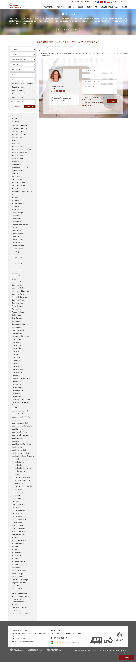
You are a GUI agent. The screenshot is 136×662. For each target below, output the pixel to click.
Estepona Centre (18, 282)
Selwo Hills (16, 552)
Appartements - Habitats (21, 596)
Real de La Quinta (18, 534)
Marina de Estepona (19, 297)
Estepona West (17, 303)
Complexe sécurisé (18, 94)
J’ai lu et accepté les (93, 104)
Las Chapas (16, 396)
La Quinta (15, 366)
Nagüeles (15, 501)
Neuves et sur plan (109, 7)
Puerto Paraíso (17, 525)
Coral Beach (16, 231)
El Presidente (17, 270)
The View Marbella (19, 571)
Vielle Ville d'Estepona (20, 291)
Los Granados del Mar (20, 435)
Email (54, 89)
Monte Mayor (17, 495)
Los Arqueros (17, 420)
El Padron (15, 261)
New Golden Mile (18, 504)
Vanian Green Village (20, 580)
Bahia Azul (16, 176)
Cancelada (16, 216)
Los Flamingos (17, 429)
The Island (16, 568)
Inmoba (123, 653)
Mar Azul (15, 459)
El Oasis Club (17, 258)
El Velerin (15, 279)
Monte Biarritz (17, 489)
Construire (92, 7)
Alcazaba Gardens (19, 134)
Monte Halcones (18, 492)
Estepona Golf (17, 288)
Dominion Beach (18, 240)
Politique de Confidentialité (99, 650)
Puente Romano (18, 522)
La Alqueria (16, 339)
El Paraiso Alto (17, 264)
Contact (93, 2)
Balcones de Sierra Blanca (22, 191)
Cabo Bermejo (17, 213)
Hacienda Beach (18, 330)
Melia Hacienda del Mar (21, 480)
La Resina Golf (17, 381)
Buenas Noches (18, 204)
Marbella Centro (18, 462)
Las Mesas (16, 408)
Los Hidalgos (17, 438)
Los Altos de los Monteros (22, 417)
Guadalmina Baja (18, 324)
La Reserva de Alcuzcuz (21, 378)
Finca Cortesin (17, 306)
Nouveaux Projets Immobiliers (22, 84)
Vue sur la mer (16, 90)
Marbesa (15, 474)
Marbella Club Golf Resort (22, 468)
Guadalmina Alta (18, 321)
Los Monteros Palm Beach (22, 444)
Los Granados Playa (19, 432)
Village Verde (17, 589)
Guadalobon (16, 327)
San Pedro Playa (18, 544)
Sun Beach (16, 559)
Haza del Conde (18, 333)
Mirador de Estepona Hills (22, 486)
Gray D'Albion (17, 318)
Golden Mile (16, 315)
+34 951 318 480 (118, 2)
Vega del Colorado (19, 583)
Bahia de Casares (18, 182)
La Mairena (16, 360)
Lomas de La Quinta (19, 414)
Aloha (14, 140)
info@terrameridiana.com (24, 642)
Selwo (14, 550)
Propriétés (48, 7)
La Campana (16, 342)
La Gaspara (16, 354)
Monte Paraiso (17, 498)
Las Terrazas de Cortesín (21, 411)
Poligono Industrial (19, 519)
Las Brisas (16, 393)
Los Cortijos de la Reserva (22, 426)
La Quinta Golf (17, 369)
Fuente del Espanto (19, 312)
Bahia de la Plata (18, 185)
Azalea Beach (17, 170)
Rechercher (30, 106)
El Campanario (17, 249)
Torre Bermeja (17, 574)
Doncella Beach (18, 246)
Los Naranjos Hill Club (20, 453)
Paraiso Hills (17, 513)
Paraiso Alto (16, 507)
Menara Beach (17, 483)
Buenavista (16, 207)
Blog (87, 2)
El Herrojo (16, 252)
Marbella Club (17, 465)
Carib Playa (16, 219)
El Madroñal (16, 255)
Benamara (16, 201)
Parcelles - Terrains (19, 608)
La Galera (15, 351)
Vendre (71, 7)
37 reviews (75, 642)
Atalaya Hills (17, 164)
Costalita (15, 237)
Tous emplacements (19, 121)
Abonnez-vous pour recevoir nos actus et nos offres (93, 98)
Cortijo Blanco (17, 234)
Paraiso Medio (17, 516)
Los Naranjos (17, 447)
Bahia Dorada (17, 179)
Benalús (15, 197)
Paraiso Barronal (18, 510)
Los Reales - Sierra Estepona (23, 456)
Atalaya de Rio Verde (20, 167)
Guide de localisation (68, 30)
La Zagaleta (16, 384)
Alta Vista (16, 143)
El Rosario (16, 273)
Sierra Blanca (17, 556)
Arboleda (15, 161)
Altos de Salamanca (19, 152)
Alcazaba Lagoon (18, 137)
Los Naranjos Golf (19, 450)
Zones (124, 7)
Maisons (15, 605)
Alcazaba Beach (18, 131)
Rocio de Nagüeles (19, 540)
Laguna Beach (17, 387)
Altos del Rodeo (18, 158)
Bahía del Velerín (18, 189)
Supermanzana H (18, 562)
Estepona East (17, 285)
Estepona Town (18, 300)
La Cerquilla (16, 348)
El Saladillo (16, 276)
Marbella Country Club (20, 471)
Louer (80, 7)
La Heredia (16, 357)
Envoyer (112, 101)
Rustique (15, 611)
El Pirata (15, 267)
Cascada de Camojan (20, 225)
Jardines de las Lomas (20, 336)
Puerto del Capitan (19, 531)
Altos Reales (17, 146)
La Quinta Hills (17, 372)
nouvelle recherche (68, 51)
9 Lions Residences (19, 128)
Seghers (15, 546)
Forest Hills (16, 309)
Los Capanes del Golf (20, 423)
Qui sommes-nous (78, 2)
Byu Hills (15, 210)
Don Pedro (16, 243)
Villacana (15, 586)
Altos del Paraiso (18, 155)
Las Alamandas (18, 390)
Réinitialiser (16, 106)
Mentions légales (114, 650)
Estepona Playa (18, 294)
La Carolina (16, 345)
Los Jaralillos (17, 441)
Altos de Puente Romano (21, 149)
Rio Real (15, 537)
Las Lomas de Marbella (21, 399)
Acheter (60, 7)
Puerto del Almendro (20, 528)
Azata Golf (16, 173)
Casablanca (16, 222)
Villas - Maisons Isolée (20, 614)
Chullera (15, 228)
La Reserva (16, 375)
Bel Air (14, 195)
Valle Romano (17, 577)
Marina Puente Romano (21, 477)
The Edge (15, 565)
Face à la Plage (17, 87)
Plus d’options (16, 97)
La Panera (16, 363)
